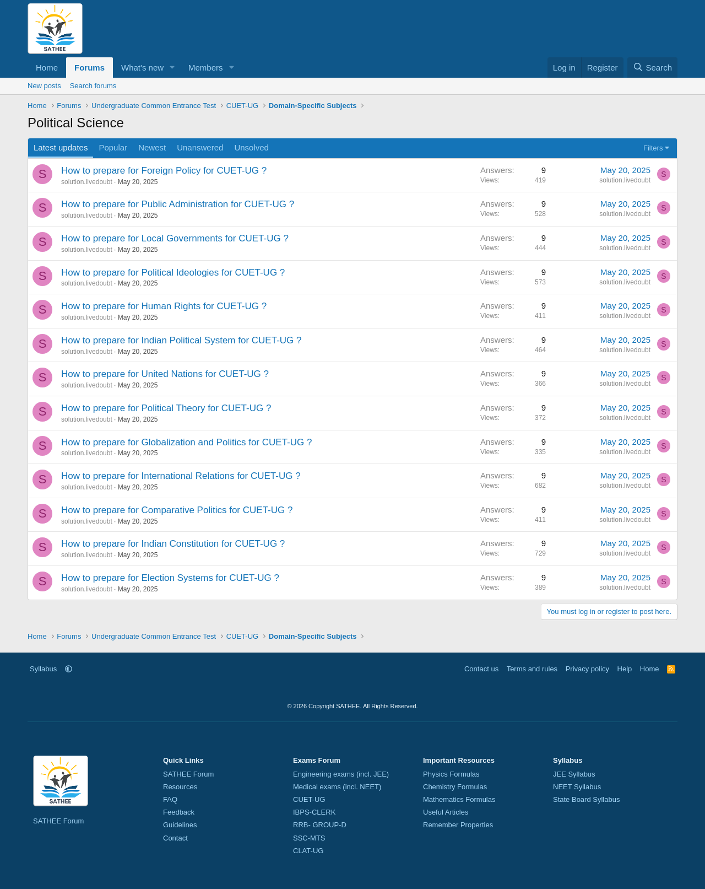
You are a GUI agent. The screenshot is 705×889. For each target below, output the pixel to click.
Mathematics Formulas (459, 799)
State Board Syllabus (586, 799)
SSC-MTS (309, 838)
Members (205, 67)
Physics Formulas (451, 774)
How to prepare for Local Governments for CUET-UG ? (175, 238)
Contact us (481, 669)
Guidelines (180, 825)
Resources (180, 787)
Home (47, 67)
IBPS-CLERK (314, 812)
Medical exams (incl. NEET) (337, 787)
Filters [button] (653, 148)
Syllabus (43, 669)
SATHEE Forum (58, 821)
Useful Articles (445, 812)
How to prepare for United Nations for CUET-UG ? (165, 374)
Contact (175, 838)
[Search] (652, 67)
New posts (44, 86)
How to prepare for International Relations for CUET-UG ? (181, 476)
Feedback (178, 812)
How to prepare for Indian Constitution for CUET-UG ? (173, 543)
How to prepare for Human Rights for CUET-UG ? (164, 306)
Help (624, 669)
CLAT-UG (308, 851)
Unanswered (200, 147)
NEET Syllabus (577, 787)
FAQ (170, 799)
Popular (113, 147)
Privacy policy (587, 669)
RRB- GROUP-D (319, 825)
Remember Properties (458, 825)
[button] (172, 67)
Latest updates (61, 147)
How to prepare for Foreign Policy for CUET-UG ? (164, 170)
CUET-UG (309, 799)
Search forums (93, 86)
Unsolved (251, 147)
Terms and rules (532, 669)
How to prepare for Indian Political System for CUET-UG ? (181, 340)
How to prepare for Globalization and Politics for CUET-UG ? (186, 442)
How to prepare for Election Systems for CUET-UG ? (170, 578)
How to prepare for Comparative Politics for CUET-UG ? (176, 510)
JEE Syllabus (574, 774)
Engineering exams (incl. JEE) (341, 774)
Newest (152, 147)
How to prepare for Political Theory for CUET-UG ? (166, 408)
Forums (89, 67)
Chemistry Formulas (455, 787)
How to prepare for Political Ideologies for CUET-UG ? (173, 272)
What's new (142, 67)
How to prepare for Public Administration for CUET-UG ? (177, 204)
